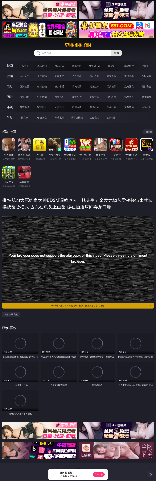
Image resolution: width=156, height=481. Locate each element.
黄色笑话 (129, 107)
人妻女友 (59, 107)
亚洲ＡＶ (24, 76)
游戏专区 (77, 65)
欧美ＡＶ (59, 76)
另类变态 (146, 86)
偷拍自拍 (42, 86)
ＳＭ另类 (146, 76)
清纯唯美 (111, 96)
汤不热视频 (77, 117)
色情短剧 (111, 117)
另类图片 (146, 96)
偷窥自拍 (24, 96)
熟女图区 (129, 96)
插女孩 (24, 117)
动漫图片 (77, 96)
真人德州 (42, 65)
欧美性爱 (77, 86)
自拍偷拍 (42, 76)
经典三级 (111, 86)
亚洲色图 (42, 96)
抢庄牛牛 (146, 65)
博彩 (10, 66)
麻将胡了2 (94, 65)
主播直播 (129, 76)
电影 (10, 86)
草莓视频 (59, 117)
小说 (10, 107)
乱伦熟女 (129, 86)
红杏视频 (94, 117)
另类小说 (111, 107)
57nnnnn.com (78, 45)
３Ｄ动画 (77, 76)
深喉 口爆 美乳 (11, 314)
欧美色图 (59, 96)
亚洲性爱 (24, 86)
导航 (10, 117)
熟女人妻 (94, 76)
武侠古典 (77, 107)
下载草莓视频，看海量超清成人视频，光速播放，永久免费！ (101, 305)
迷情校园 (94, 107)
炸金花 (111, 65)
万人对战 (59, 65)
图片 (10, 97)
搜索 (116, 53)
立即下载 (99, 474)
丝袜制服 (111, 76)
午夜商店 (42, 117)
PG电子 (25, 65)
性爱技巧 (146, 107)
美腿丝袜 (94, 96)
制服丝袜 (94, 86)
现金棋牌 (129, 65)
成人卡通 (59, 86)
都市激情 (24, 107)
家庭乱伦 (42, 107)
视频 (10, 76)
